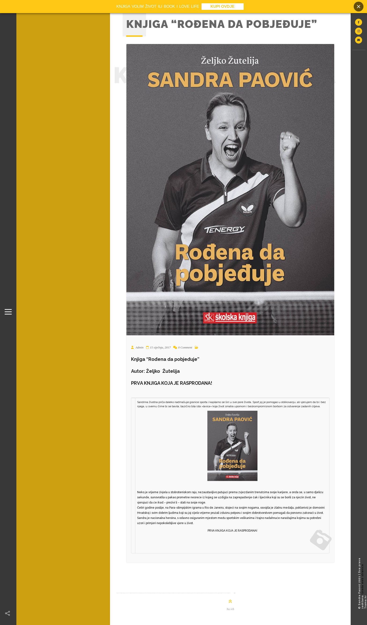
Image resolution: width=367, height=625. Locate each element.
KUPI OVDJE (222, 6)
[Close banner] (358, 6)
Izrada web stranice (362, 579)
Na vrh (230, 609)
